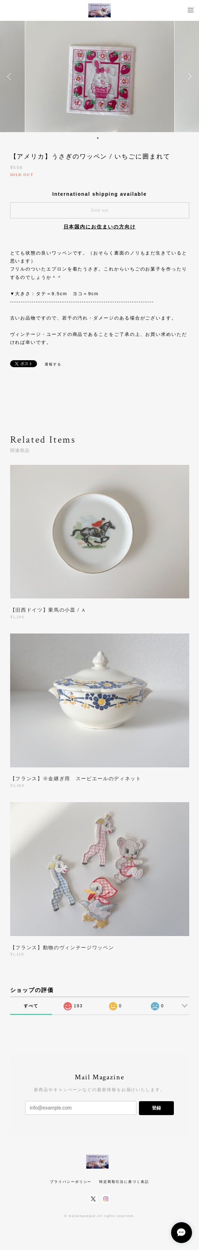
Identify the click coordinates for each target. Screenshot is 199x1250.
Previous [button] (10, 76)
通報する (53, 364)
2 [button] (102, 138)
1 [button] (97, 138)
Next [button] (188, 76)
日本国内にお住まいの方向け (100, 226)
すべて (31, 1005)
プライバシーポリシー (70, 1182)
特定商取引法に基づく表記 (124, 1182)
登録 (156, 1108)
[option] (99, 76)
